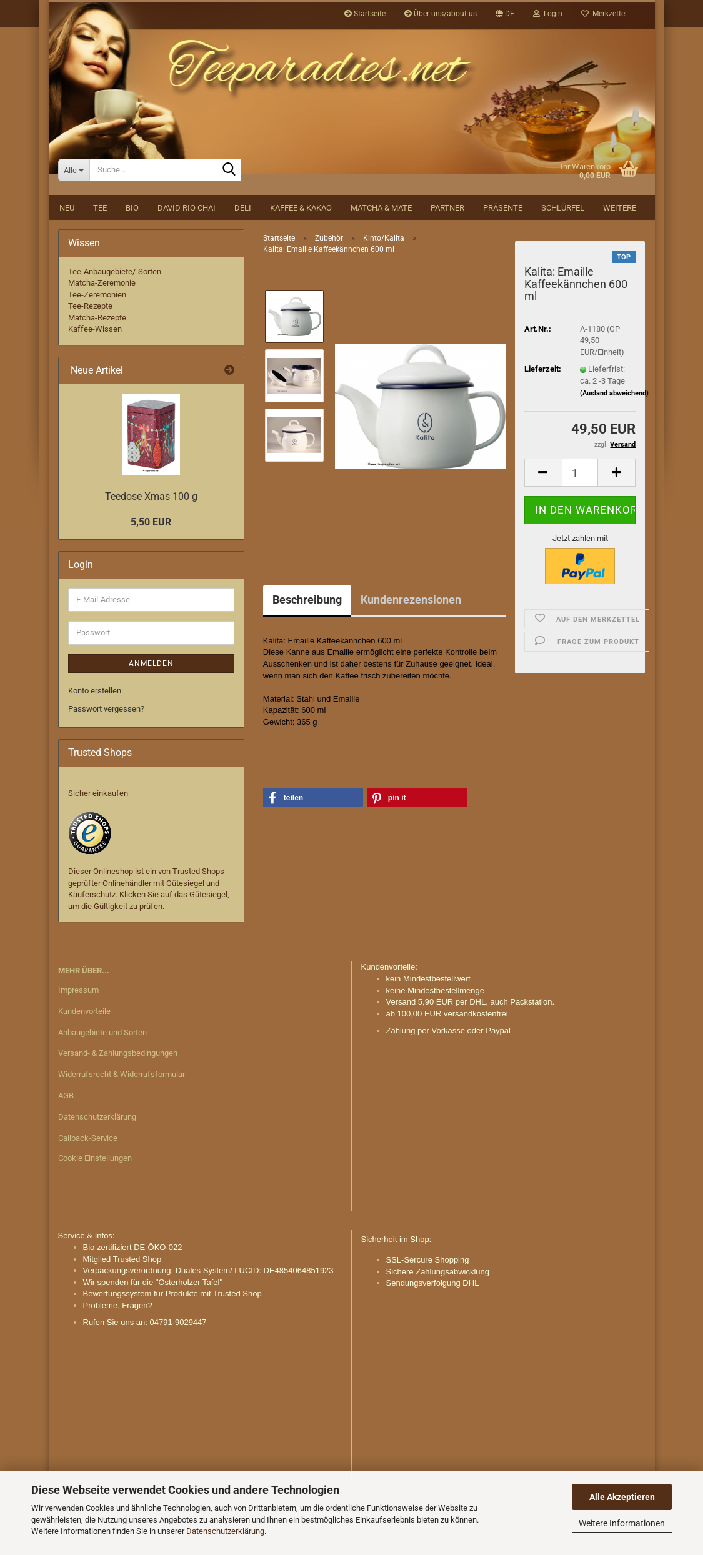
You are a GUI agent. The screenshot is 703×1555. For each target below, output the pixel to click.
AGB (66, 1120)
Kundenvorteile (84, 1035)
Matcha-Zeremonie (102, 306)
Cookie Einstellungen (95, 1181)
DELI (242, 231)
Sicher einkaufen (98, 817)
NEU (66, 231)
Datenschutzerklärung (225, 1531)
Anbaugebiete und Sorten (102, 1056)
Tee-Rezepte (90, 330)
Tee (100, 231)
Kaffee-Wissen (95, 353)
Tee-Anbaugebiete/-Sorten (114, 295)
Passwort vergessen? (106, 732)
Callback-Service (87, 1161)
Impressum (78, 1013)
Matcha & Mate (381, 231)
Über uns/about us (440, 13)
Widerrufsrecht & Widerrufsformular (121, 1098)
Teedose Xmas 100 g (151, 520)
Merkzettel (604, 13)
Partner (447, 231)
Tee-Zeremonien (97, 318)
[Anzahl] (580, 497)
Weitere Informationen (622, 1523)
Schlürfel (562, 231)
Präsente (502, 231)
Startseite (365, 13)
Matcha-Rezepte (97, 341)
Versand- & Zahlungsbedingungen (117, 1077)
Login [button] (547, 13)
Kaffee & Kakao (301, 231)
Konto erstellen (94, 714)
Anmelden (151, 687)
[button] (505, 13)
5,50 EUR (151, 546)
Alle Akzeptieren (622, 1497)
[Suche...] (73, 193)
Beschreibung (307, 623)
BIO (132, 231)
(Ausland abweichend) (614, 417)
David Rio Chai (186, 231)
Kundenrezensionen (411, 623)
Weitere (619, 231)
